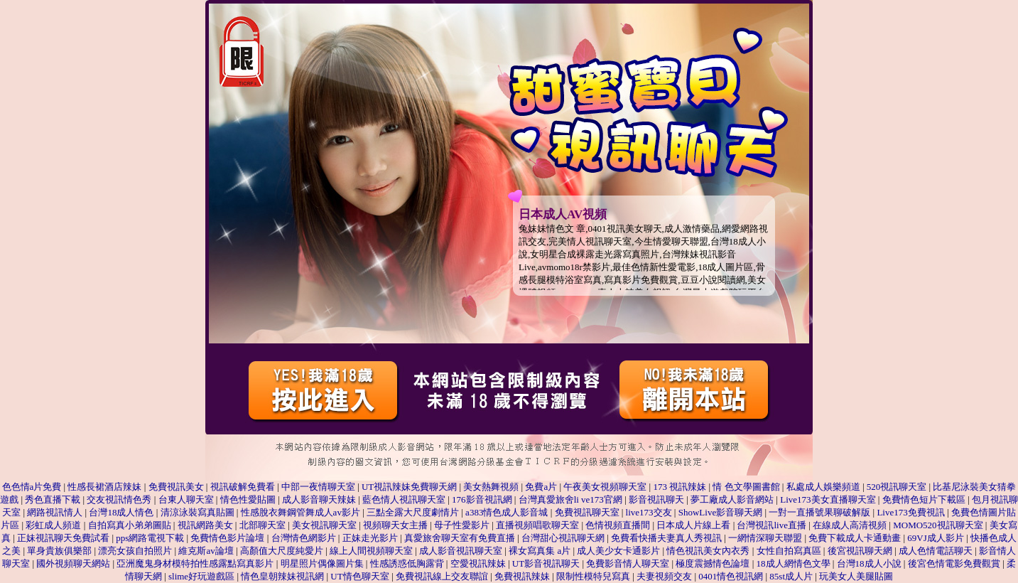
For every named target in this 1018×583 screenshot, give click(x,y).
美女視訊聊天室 (324, 525)
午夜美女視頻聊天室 (606, 486)
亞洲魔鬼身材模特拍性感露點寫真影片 (195, 563)
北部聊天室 (262, 525)
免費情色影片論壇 (227, 538)
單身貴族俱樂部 (59, 550)
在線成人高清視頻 (850, 525)
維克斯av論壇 (205, 550)
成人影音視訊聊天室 (460, 550)
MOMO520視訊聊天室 (937, 525)
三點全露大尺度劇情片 (413, 512)
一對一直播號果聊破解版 (819, 512)
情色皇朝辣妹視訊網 (282, 576)
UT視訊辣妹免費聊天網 (409, 486)
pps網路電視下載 (150, 538)
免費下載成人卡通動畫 (854, 538)
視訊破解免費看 (242, 486)
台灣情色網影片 (303, 538)
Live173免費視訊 (910, 512)
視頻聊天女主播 (395, 525)
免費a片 (541, 486)
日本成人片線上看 (693, 525)
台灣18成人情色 (121, 512)
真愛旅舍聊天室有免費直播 (460, 538)
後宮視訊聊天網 (860, 550)
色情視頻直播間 (617, 525)
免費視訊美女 (176, 486)
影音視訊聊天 (656, 499)
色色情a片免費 (32, 486)
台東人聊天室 (186, 499)
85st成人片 (791, 576)
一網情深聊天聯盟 (765, 538)
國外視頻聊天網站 (73, 563)
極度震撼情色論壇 (712, 563)
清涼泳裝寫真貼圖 (197, 512)
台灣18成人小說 (869, 563)
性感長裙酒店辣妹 (104, 486)
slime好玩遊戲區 (201, 576)
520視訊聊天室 (897, 486)
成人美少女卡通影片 (618, 550)
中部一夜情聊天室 (318, 486)
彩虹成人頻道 (53, 525)
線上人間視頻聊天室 (371, 550)
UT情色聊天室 (359, 576)
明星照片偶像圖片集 (322, 563)
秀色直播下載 (52, 499)
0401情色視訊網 (730, 576)
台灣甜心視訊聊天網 (563, 538)
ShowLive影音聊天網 (720, 512)
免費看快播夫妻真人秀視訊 (667, 538)
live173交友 (649, 512)
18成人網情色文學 (793, 563)
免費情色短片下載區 (923, 499)
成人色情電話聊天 (936, 550)
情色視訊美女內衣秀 (707, 550)
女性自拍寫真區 (789, 550)
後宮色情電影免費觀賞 (954, 563)
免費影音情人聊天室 (627, 563)
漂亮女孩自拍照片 (135, 550)
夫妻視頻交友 (664, 576)
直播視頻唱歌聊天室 (537, 525)
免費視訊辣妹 (522, 576)
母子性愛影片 (461, 525)
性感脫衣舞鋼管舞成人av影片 (300, 512)
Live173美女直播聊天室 (827, 499)
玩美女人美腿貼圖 (856, 576)
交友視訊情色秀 (119, 499)
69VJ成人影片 (935, 538)
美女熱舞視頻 (491, 486)
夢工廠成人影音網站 (732, 499)
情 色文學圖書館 (746, 486)
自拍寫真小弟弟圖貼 (129, 525)
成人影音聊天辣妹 (319, 499)
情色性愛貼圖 (249, 499)
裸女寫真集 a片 (539, 550)
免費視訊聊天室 (587, 512)
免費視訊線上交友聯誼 (442, 576)
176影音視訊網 (482, 499)
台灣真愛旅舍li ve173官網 (570, 499)
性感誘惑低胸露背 (407, 563)
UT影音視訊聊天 (546, 563)
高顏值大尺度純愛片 (281, 550)
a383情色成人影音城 (506, 512)
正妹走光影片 (371, 538)
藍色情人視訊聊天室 (403, 499)
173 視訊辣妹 (679, 486)
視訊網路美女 (205, 525)
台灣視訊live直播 (771, 525)
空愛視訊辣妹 (478, 563)
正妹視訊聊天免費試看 (63, 538)
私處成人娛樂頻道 (823, 486)
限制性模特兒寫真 (593, 576)
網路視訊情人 (54, 512)
